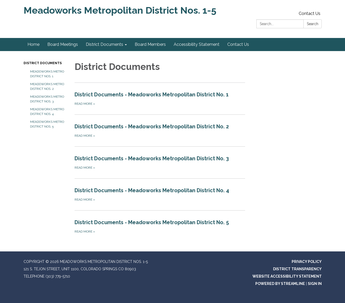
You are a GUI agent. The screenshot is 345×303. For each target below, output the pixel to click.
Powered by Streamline (280, 284)
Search (312, 24)
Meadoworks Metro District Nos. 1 (47, 74)
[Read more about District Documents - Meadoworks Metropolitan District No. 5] (160, 226)
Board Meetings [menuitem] (62, 44)
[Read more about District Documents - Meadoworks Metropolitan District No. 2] (160, 130)
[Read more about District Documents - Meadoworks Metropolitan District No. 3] (160, 162)
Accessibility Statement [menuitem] (196, 44)
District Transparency (297, 269)
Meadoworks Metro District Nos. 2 (47, 86)
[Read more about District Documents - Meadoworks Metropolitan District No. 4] (160, 194)
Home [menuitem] (33, 44)
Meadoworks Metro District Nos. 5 (47, 124)
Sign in (315, 284)
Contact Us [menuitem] (238, 44)
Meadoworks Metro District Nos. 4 (47, 111)
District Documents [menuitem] (104, 44)
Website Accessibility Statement (287, 276)
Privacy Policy (307, 262)
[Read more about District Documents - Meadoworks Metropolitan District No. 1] (160, 98)
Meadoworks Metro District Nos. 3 (47, 99)
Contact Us (309, 13)
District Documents (43, 63)
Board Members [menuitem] (150, 44)
